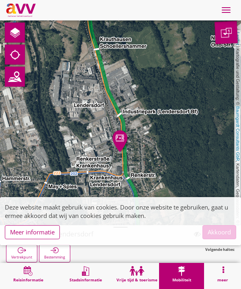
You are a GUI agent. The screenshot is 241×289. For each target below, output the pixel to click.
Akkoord (219, 232)
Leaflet (237, 38)
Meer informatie (32, 232)
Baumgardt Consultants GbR (237, 133)
